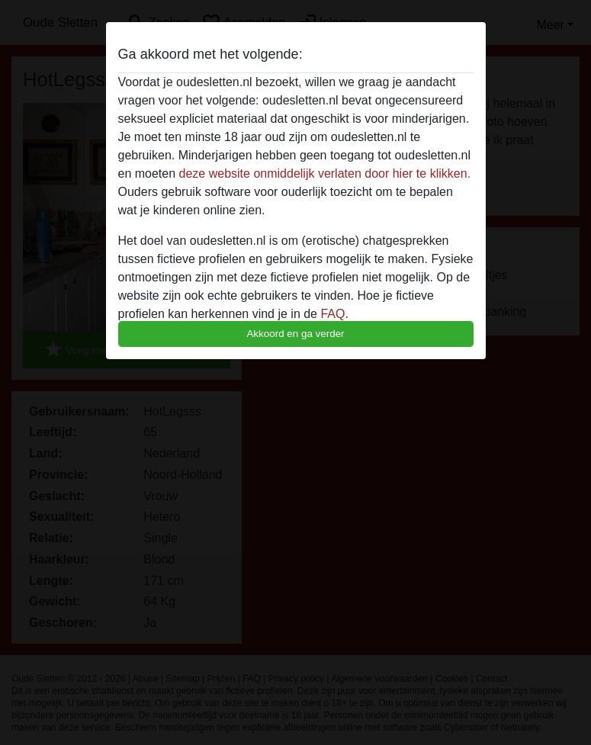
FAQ (332, 313)
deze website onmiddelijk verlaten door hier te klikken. (325, 173)
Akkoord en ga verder (295, 333)
